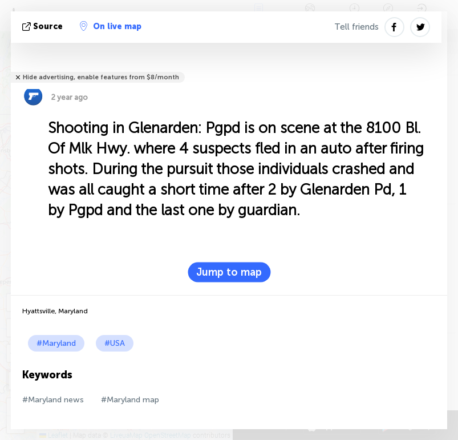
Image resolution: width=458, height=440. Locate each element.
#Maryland (56, 343)
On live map (110, 26)
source (44, 26)
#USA (114, 343)
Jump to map (229, 272)
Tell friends (356, 27)
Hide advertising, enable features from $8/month (101, 77)
